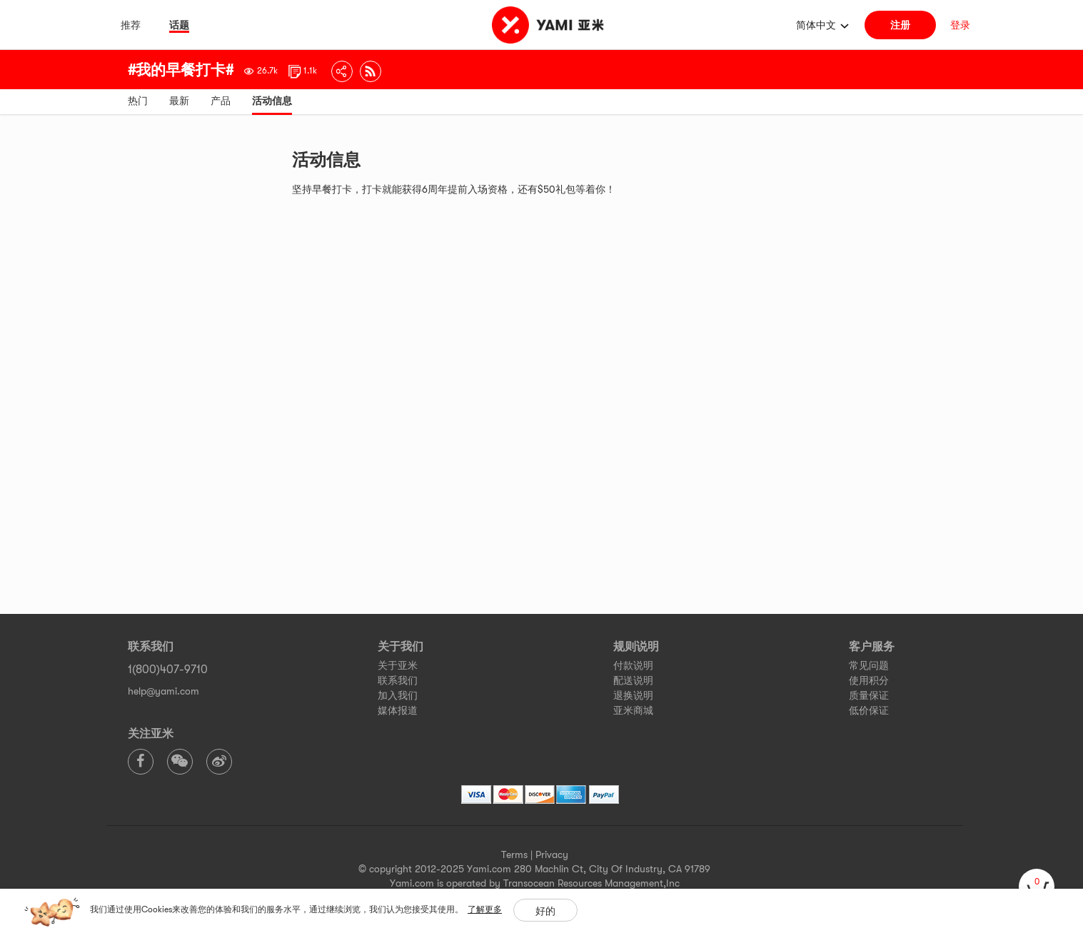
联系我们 (398, 680)
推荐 (131, 25)
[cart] (1036, 886)
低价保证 (869, 710)
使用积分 (869, 680)
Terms (514, 854)
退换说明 (633, 695)
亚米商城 (633, 710)
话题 (179, 25)
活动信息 (272, 100)
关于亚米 (398, 665)
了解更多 (485, 909)
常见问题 (869, 665)
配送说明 (633, 680)
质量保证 (869, 695)
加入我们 (398, 695)
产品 (221, 100)
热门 (138, 100)
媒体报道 (398, 710)
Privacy (551, 854)
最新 (179, 100)
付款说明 (633, 665)
